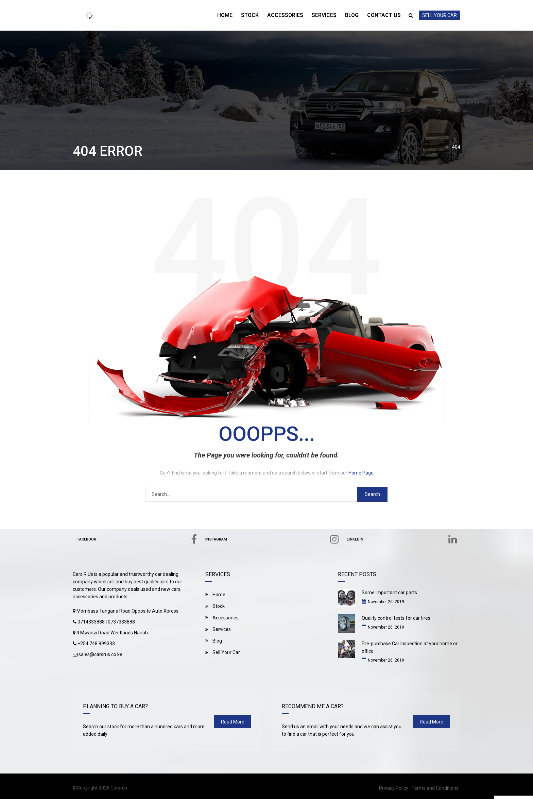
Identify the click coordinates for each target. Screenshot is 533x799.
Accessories (284, 15)
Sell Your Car (222, 652)
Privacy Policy (393, 788)
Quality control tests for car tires (396, 618)
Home (223, 15)
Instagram (274, 539)
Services (323, 15)
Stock (248, 15)
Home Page (361, 473)
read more (232, 722)
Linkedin (403, 539)
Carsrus (118, 787)
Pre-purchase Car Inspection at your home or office (410, 647)
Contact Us (384, 15)
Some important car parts (389, 592)
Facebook (139, 539)
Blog (351, 15)
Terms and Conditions (435, 788)
